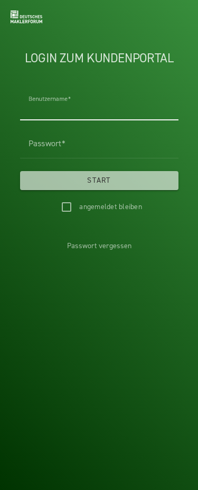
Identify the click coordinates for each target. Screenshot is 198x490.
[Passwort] (99, 143)
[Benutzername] (99, 105)
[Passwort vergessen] (99, 246)
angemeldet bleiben (110, 207)
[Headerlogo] (26, 17)
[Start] (99, 180)
